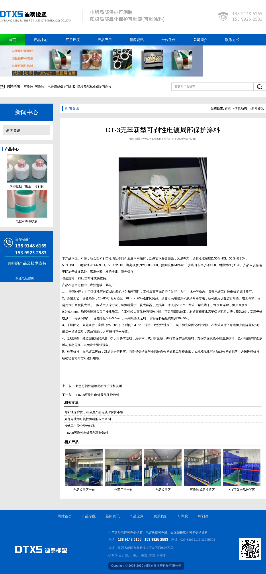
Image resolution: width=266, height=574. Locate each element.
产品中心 (41, 40)
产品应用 (105, 40)
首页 (12, 40)
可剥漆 (39, 86)
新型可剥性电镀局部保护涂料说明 (98, 386)
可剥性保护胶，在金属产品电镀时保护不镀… (95, 412)
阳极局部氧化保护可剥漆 (94, 86)
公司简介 (200, 40)
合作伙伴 (168, 40)
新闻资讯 (136, 40)
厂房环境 (73, 40)
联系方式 (232, 40)
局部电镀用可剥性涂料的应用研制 (87, 419)
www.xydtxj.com (152, 138)
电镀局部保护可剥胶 (62, 86)
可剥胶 (28, 86)
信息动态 (241, 108)
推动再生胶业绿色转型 (79, 426)
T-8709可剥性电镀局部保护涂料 (96, 395)
